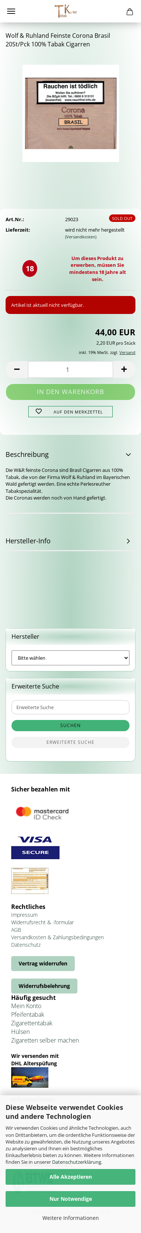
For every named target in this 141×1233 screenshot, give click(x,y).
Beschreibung (27, 454)
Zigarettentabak (31, 1023)
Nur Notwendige (70, 1198)
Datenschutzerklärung (76, 1162)
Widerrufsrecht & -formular (42, 922)
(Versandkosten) (80, 236)
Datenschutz (26, 944)
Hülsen (20, 1032)
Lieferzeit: (18, 229)
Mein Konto (26, 1006)
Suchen (70, 725)
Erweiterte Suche (70, 742)
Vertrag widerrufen (43, 963)
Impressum (24, 914)
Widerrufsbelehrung (44, 985)
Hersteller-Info (28, 540)
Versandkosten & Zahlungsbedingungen (57, 937)
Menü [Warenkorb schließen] (11, 11)
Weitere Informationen (70, 1217)
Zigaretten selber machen (45, 1040)
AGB (16, 929)
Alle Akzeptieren (70, 1176)
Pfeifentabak (27, 1014)
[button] (17, 369)
